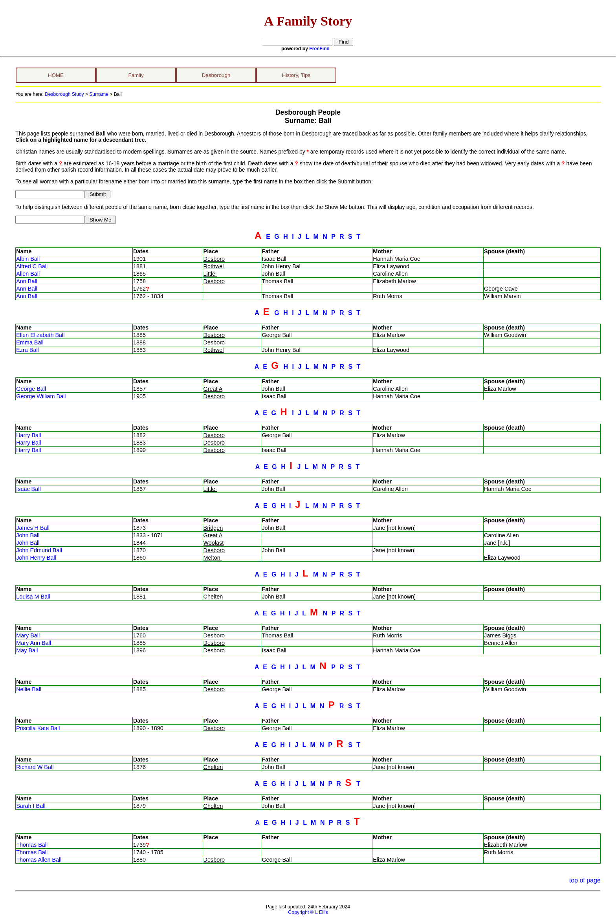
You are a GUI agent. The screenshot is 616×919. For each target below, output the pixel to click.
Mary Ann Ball (33, 643)
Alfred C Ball (32, 266)
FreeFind (319, 48)
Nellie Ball (28, 689)
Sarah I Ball (30, 806)
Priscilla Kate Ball (38, 728)
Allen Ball (28, 274)
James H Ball (33, 528)
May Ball (27, 650)
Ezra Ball (27, 350)
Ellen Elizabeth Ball (40, 335)
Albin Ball (28, 259)
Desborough (216, 75)
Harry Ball (28, 435)
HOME (56, 75)
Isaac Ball (28, 489)
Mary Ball (28, 635)
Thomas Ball (32, 845)
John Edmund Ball (39, 550)
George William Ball (41, 396)
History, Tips (296, 75)
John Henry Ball (36, 558)
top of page (585, 880)
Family (135, 75)
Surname (98, 94)
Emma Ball (30, 342)
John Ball (27, 535)
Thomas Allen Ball (38, 860)
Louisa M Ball (33, 596)
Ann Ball (26, 281)
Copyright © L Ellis (308, 912)
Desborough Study (64, 94)
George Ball (31, 389)
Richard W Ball (34, 767)
